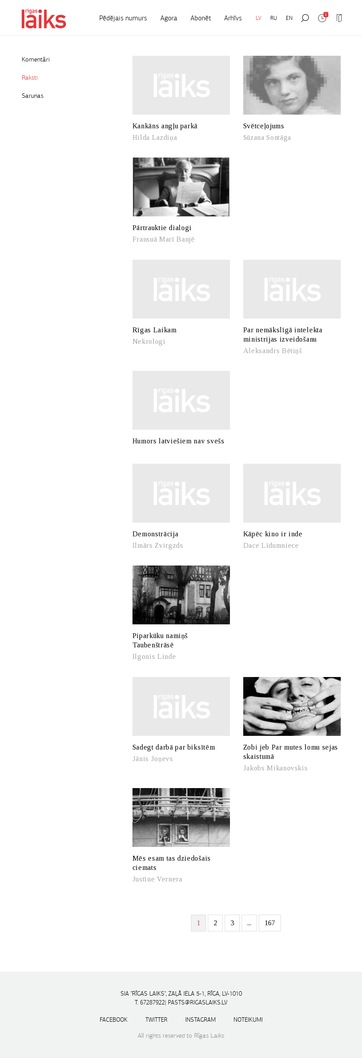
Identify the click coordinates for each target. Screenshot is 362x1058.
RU (273, 18)
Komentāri (36, 59)
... (249, 923)
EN (289, 18)
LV (258, 18)
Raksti (30, 77)
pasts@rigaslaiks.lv (197, 1002)
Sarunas (32, 96)
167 (270, 923)
